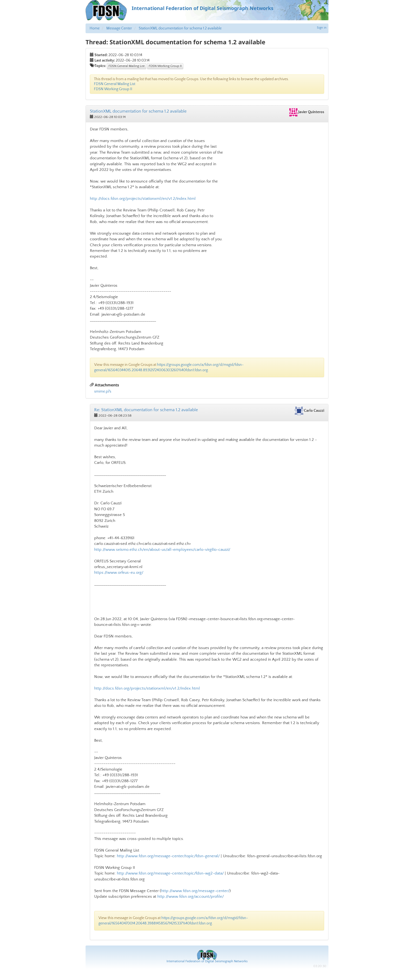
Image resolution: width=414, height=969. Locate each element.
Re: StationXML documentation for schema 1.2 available (146, 409)
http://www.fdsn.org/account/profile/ (190, 896)
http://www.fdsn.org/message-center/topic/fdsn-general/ (168, 856)
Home (95, 28)
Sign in (322, 27)
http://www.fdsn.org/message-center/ (195, 891)
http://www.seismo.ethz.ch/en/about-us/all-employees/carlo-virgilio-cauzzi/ (162, 549)
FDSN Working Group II (165, 66)
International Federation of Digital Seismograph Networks (207, 961)
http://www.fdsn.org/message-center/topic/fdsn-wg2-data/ (170, 873)
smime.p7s (102, 391)
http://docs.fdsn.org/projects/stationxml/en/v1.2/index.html (143, 198)
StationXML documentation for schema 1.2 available (180, 28)
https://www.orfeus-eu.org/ (118, 572)
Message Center (119, 28)
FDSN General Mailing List (126, 66)
